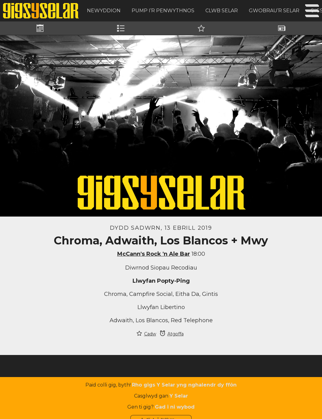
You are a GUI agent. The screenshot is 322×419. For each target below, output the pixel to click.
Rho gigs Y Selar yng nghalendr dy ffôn (184, 385)
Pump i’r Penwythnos (163, 10)
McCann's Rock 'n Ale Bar (153, 254)
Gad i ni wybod (175, 407)
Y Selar (179, 396)
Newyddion (104, 10)
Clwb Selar (221, 10)
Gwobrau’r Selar (274, 10)
